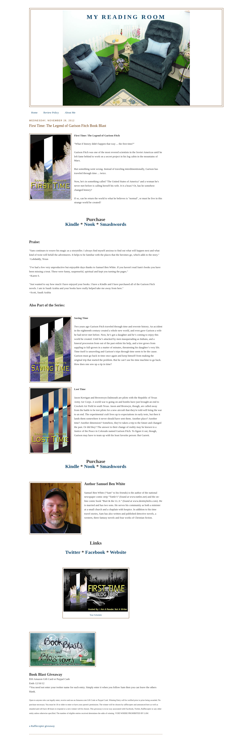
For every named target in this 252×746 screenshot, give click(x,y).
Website (118, 552)
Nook (89, 224)
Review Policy (51, 112)
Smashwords (113, 224)
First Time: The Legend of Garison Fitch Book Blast (67, 126)
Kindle (72, 224)
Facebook (95, 552)
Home (34, 112)
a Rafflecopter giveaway (42, 725)
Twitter (72, 552)
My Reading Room (126, 16)
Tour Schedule (96, 615)
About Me (70, 112)
